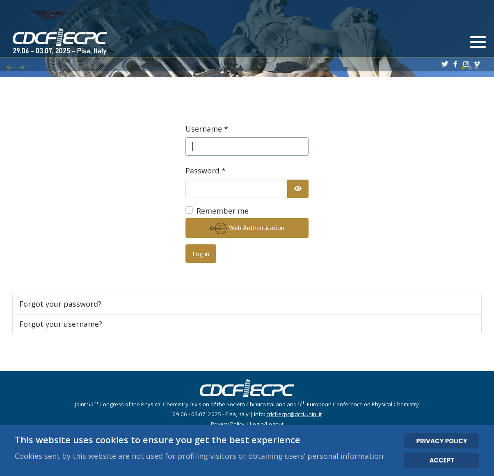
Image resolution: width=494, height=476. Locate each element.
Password (205, 170)
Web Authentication (247, 228)
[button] (478, 42)
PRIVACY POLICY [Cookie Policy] (441, 441)
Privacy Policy (228, 424)
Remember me (223, 211)
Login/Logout (267, 424)
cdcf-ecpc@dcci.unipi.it (294, 414)
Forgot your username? (60, 324)
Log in (200, 254)
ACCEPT (442, 460)
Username (206, 129)
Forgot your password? (60, 304)
